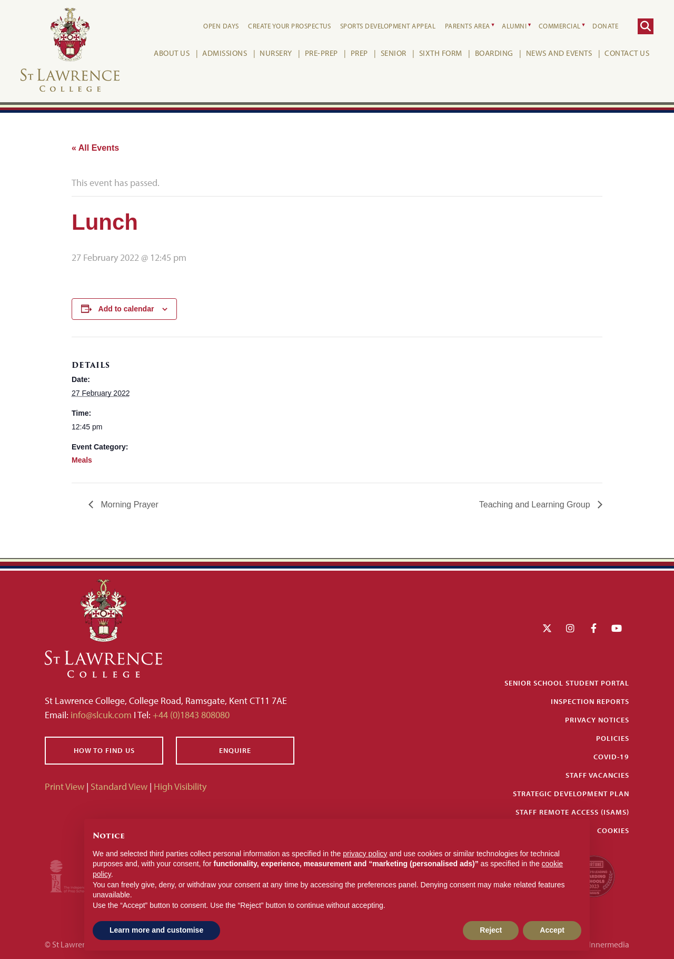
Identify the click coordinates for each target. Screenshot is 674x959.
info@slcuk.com (101, 715)
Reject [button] (491, 930)
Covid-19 (611, 756)
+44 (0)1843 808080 (190, 715)
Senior (392, 53)
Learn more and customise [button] (156, 930)
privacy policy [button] (365, 853)
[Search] (644, 26)
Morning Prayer (128, 504)
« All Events (95, 147)
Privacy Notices (597, 720)
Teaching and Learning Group (535, 504)
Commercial (558, 26)
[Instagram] (570, 628)
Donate (604, 26)
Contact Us (625, 53)
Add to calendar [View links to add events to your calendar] (126, 309)
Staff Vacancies (597, 775)
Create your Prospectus (287, 26)
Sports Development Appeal (386, 26)
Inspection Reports (590, 701)
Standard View (119, 786)
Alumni (512, 26)
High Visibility (180, 786)
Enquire (235, 750)
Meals (82, 460)
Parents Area (466, 26)
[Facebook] (594, 628)
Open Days (219, 26)
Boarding (492, 53)
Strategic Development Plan (571, 793)
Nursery (274, 53)
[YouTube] (616, 628)
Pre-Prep (319, 53)
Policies (612, 738)
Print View (64, 786)
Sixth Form (439, 53)
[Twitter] (547, 628)
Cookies (613, 830)
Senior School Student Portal (566, 683)
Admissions (223, 53)
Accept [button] (552, 930)
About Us (170, 53)
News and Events (557, 53)
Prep (357, 53)
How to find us (104, 750)
